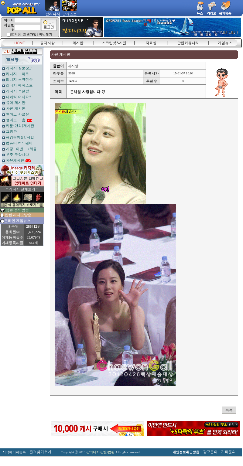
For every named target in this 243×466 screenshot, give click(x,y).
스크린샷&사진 (114, 42)
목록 (229, 410)
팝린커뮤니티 (188, 42)
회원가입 (29, 34)
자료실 (150, 42)
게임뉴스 (225, 42)
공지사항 (47, 42)
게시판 (78, 42)
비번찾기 (45, 34)
